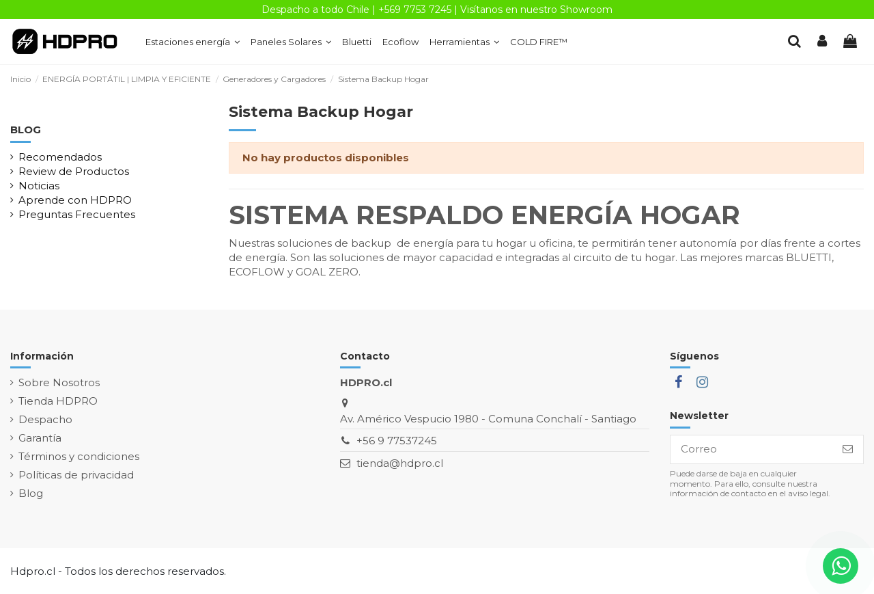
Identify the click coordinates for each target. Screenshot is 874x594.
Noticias (38, 185)
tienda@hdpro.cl (399, 463)
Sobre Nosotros (59, 382)
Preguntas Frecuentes (76, 214)
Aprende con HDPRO (75, 199)
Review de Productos (73, 171)
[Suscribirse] (847, 449)
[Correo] (751, 449)
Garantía (39, 437)
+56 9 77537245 (396, 440)
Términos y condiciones (78, 456)
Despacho (45, 419)
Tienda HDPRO (58, 400)
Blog (30, 493)
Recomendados (60, 156)
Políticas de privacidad (76, 474)
